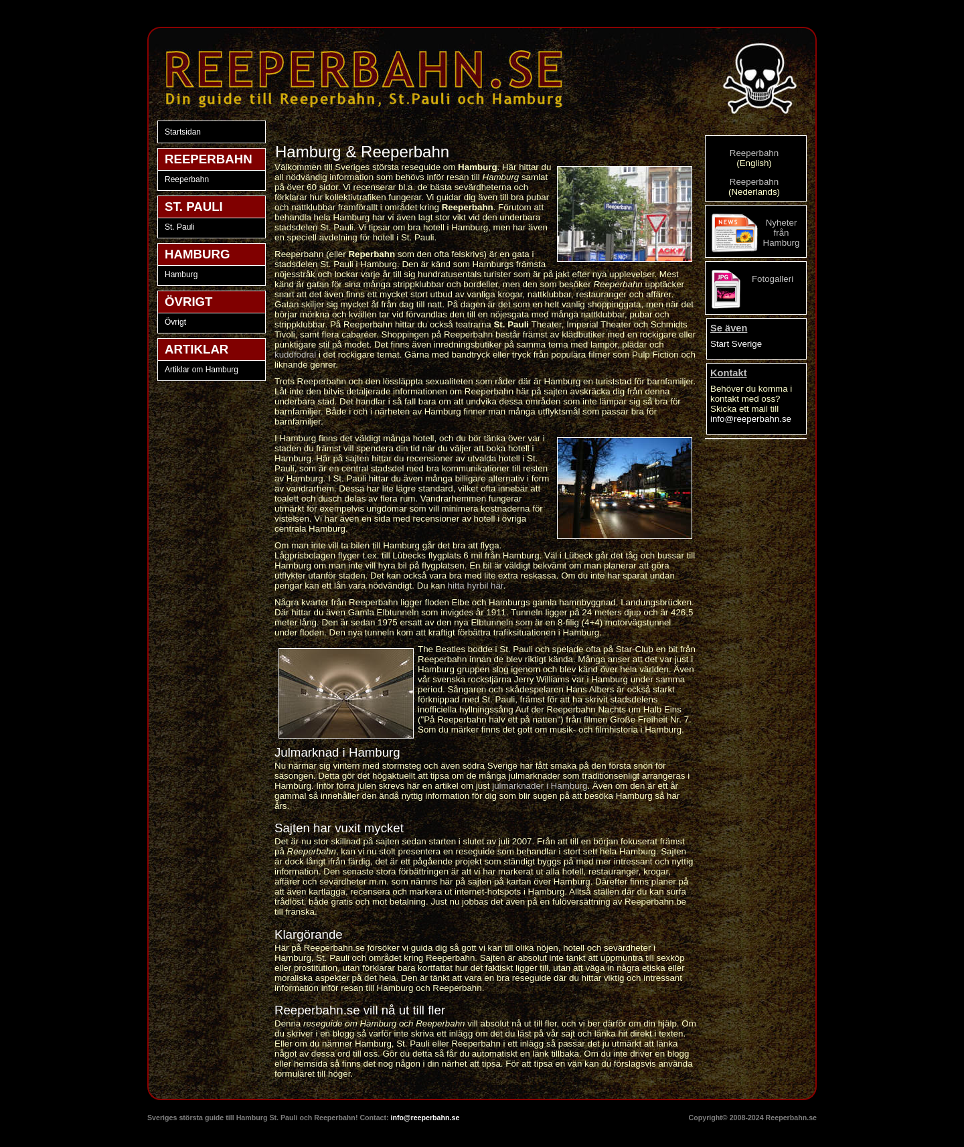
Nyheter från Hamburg (781, 233)
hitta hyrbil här (475, 586)
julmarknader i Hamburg (539, 786)
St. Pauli (180, 227)
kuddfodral (295, 355)
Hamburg (181, 274)
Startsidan (183, 132)
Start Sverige (736, 344)
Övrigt (175, 322)
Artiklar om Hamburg (201, 369)
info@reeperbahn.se (750, 419)
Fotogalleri (772, 279)
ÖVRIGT (189, 302)
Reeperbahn (187, 179)
